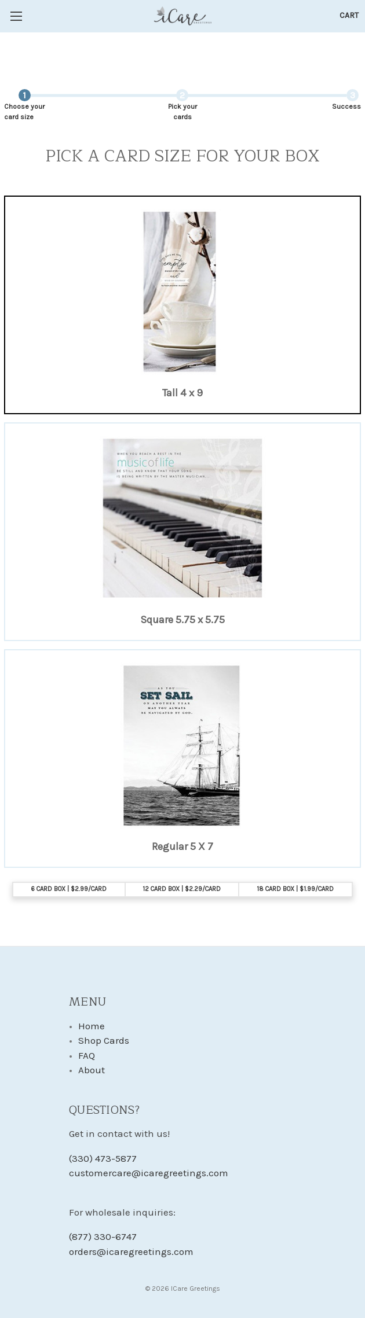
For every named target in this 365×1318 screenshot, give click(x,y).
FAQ (86, 1055)
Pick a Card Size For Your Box (182, 157)
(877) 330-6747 (103, 1236)
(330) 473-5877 (103, 1158)
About (91, 1070)
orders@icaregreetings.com (131, 1251)
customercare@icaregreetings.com (148, 1173)
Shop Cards (103, 1040)
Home (91, 1026)
